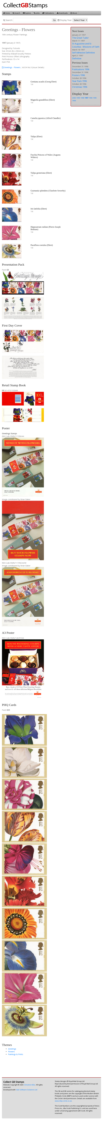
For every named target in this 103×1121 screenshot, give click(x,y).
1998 (82, 98)
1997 (86, 98)
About (73, 13)
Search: (8, 20)
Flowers (11, 1051)
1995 (95, 98)
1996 (90, 98)
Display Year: (65, 20)
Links (37, 13)
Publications (48, 13)
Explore (27, 13)
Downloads (62, 13)
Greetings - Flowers (11, 67)
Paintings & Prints (15, 1054)
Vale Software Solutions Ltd (26, 1090)
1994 (74, 100)
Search (16, 13)
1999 (78, 98)
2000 (74, 98)
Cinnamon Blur (29, 1085)
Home (6, 13)
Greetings (12, 1049)
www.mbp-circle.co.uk (63, 1101)
